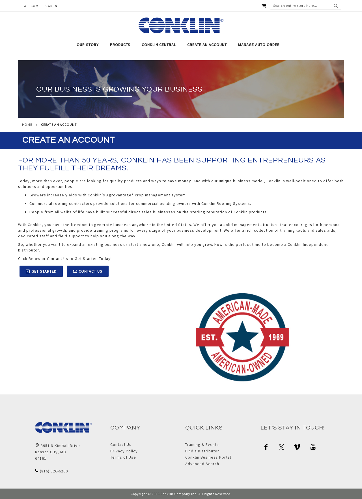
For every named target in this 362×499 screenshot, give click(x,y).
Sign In (51, 6)
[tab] (181, 44)
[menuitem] (90, 44)
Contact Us (87, 271)
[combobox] (305, 5)
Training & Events (202, 444)
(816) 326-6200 (54, 471)
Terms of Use (123, 457)
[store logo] (181, 25)
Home (27, 124)
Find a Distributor (202, 451)
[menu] (181, 44)
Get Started (41, 271)
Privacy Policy (124, 451)
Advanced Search (202, 463)
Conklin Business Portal (208, 457)
